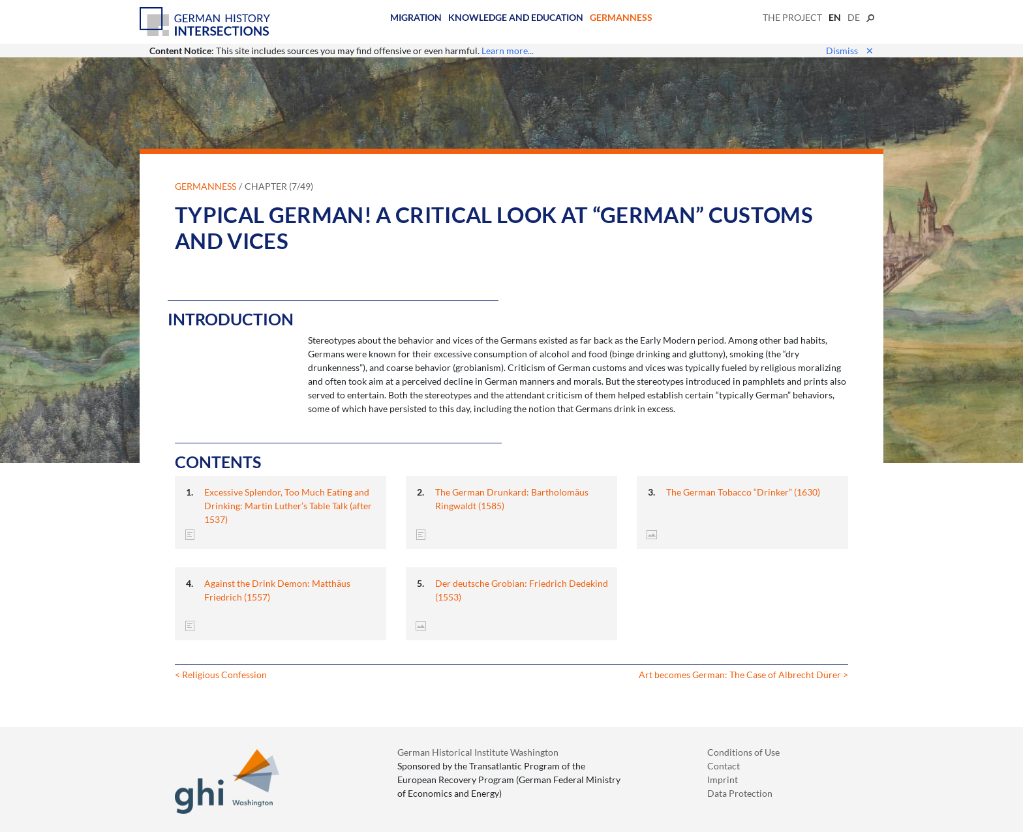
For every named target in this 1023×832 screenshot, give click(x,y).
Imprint (722, 779)
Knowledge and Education (515, 17)
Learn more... (507, 50)
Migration (416, 17)
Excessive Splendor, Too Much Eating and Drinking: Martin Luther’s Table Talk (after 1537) (288, 505)
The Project (792, 17)
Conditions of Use (743, 752)
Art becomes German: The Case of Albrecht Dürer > (743, 674)
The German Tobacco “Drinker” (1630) (743, 492)
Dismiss (850, 50)
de (853, 17)
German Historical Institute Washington (477, 752)
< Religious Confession (221, 674)
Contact (723, 765)
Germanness (621, 17)
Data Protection (739, 793)
